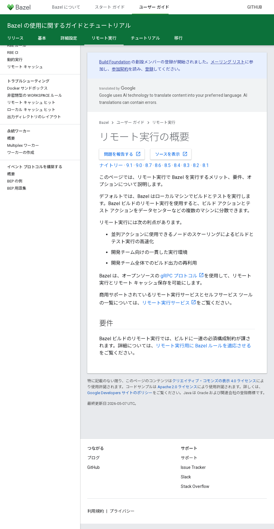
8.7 (148, 165)
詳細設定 (68, 38)
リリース (15, 38)
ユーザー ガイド (130, 122)
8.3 (186, 165)
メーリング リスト (228, 62)
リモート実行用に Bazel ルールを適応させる (203, 346)
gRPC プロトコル (179, 276)
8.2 (196, 165)
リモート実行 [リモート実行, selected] (103, 38)
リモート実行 (163, 122)
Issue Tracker (193, 467)
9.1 (129, 165)
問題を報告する (122, 154)
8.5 (167, 165)
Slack (186, 477)
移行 (178, 38)
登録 (149, 69)
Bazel (104, 122)
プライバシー (122, 511)
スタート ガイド (110, 7)
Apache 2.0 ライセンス (177, 387)
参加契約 (120, 69)
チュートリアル (145, 38)
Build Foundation (114, 62)
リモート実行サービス (166, 303)
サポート (189, 457)
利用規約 (95, 511)
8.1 (206, 165)
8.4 (177, 165)
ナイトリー (111, 165)
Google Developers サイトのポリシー (119, 393)
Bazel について (66, 7)
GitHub (254, 7)
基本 (42, 38)
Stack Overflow (195, 486)
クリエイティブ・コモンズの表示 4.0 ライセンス (214, 381)
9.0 (139, 165)
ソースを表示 (171, 154)
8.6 (158, 165)
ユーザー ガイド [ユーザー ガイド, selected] (154, 7)
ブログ (93, 457)
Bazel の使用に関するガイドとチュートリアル (69, 25)
